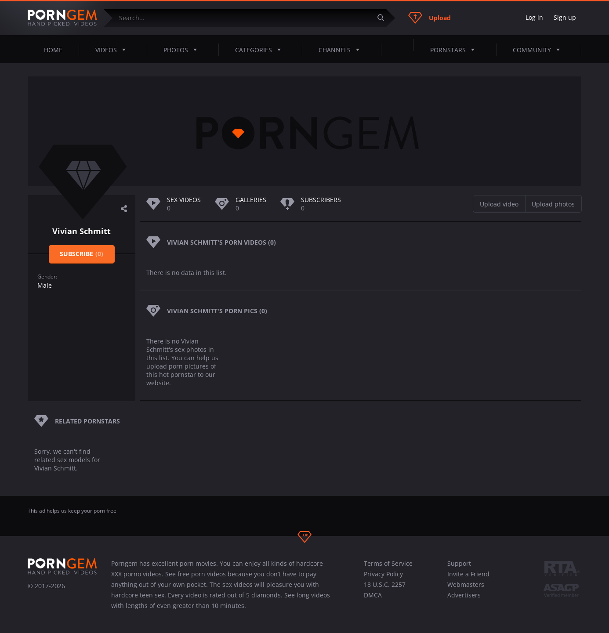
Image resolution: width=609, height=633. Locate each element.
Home (53, 50)
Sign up (565, 17)
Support (459, 563)
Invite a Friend (468, 574)
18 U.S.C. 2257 (385, 584)
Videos (113, 50)
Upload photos (553, 204)
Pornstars (455, 50)
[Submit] (384, 18)
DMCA (373, 595)
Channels (342, 50)
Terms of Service (388, 563)
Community (539, 50)
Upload (429, 18)
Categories (260, 50)
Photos (182, 50)
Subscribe (81, 254)
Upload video (499, 204)
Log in (534, 17)
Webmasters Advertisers (465, 589)
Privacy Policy (383, 574)
